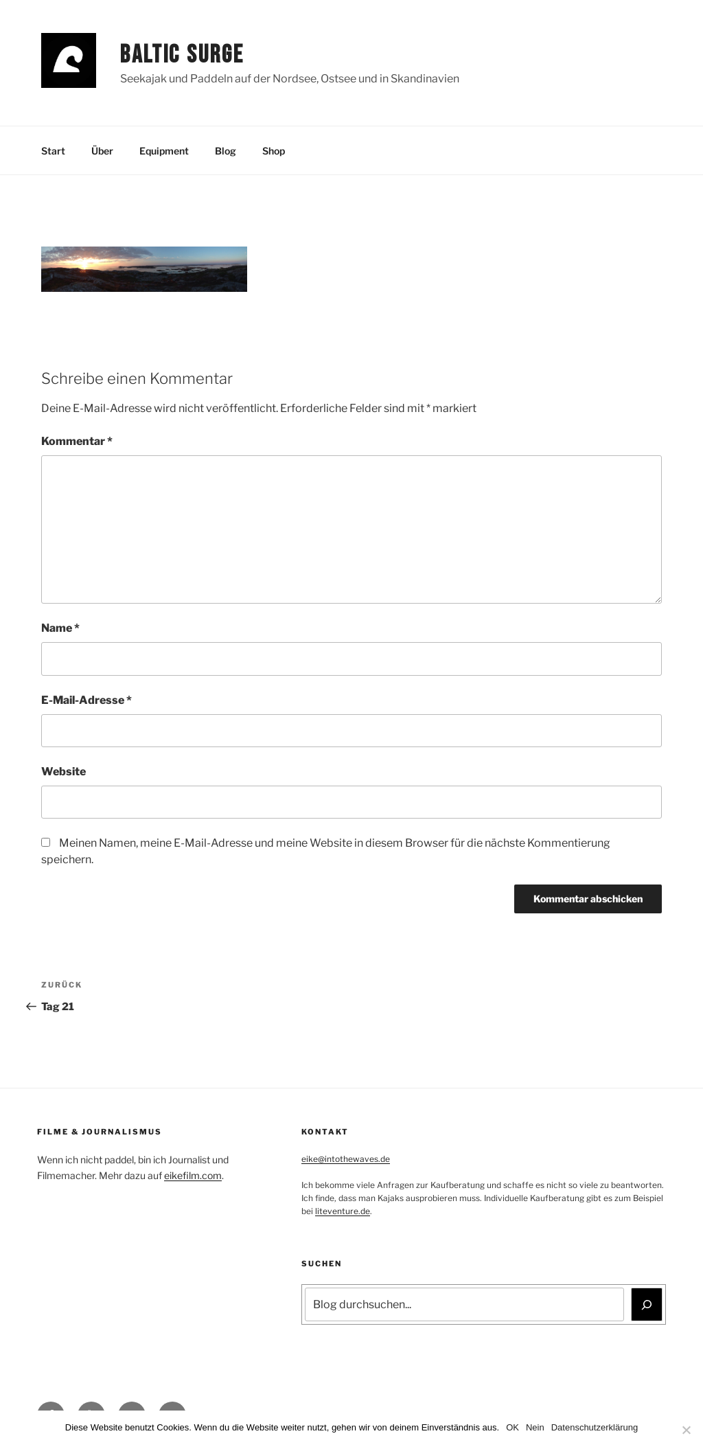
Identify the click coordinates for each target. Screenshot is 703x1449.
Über (102, 151)
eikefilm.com (193, 1175)
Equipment (164, 151)
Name (60, 628)
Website (63, 771)
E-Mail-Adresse (86, 700)
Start (53, 151)
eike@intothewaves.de (345, 1159)
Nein (535, 1427)
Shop (273, 151)
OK (512, 1427)
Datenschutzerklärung (594, 1427)
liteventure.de (342, 1211)
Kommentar (77, 441)
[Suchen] (646, 1304)
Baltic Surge (182, 55)
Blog (225, 151)
